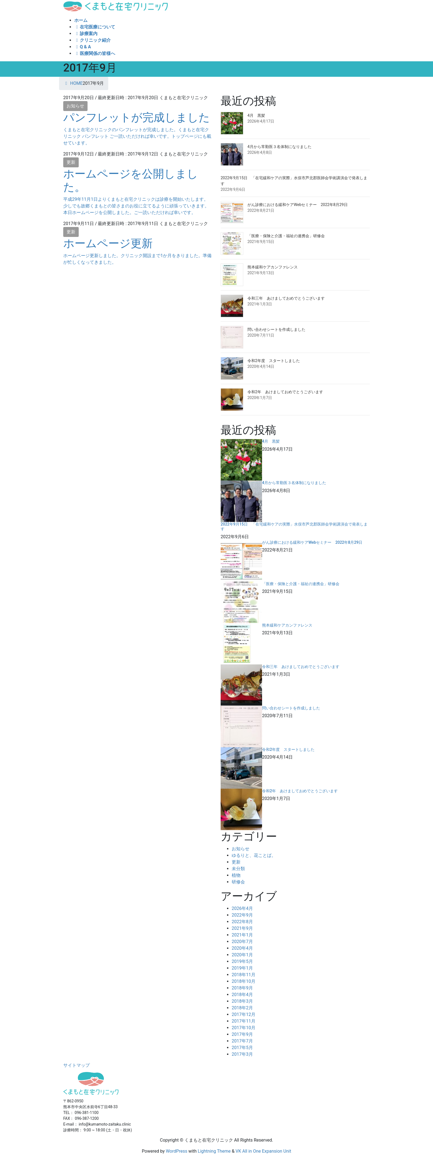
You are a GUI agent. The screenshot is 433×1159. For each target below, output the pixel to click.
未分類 (238, 868)
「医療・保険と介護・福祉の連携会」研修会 (286, 236)
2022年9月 (242, 915)
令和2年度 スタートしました (273, 360)
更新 (71, 162)
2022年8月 (242, 921)
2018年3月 (242, 1001)
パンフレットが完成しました (136, 117)
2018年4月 (242, 994)
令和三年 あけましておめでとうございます (286, 298)
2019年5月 (242, 961)
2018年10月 (243, 981)
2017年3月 (242, 1054)
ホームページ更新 (108, 243)
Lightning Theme (214, 1151)
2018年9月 (242, 988)
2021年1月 (242, 935)
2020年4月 (242, 948)
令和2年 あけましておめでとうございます (285, 392)
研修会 (238, 882)
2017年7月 (242, 1041)
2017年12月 (243, 1014)
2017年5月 (242, 1047)
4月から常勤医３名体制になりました (279, 146)
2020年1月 (242, 954)
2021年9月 (242, 928)
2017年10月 (243, 1027)
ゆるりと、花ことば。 (254, 855)
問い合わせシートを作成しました (276, 329)
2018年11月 (243, 974)
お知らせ (75, 106)
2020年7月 (242, 941)
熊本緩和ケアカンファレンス (272, 267)
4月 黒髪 (256, 115)
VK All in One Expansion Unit (263, 1151)
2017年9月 (242, 1034)
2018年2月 (242, 1007)
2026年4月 (242, 908)
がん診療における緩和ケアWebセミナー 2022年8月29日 (297, 204)
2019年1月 (242, 968)
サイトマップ (76, 1065)
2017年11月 (243, 1021)
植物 (236, 875)
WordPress (176, 1151)
